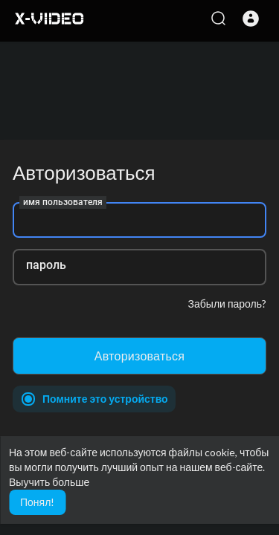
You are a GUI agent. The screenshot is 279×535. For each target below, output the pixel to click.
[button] (251, 18)
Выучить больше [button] (49, 482)
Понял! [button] (37, 502)
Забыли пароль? (227, 303)
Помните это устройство (105, 398)
